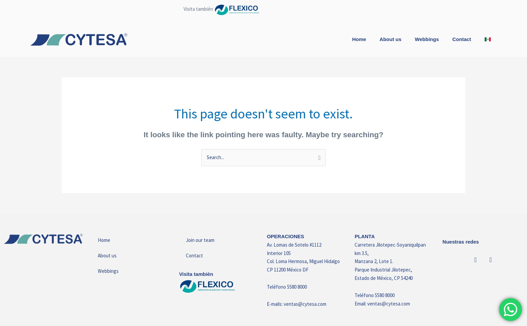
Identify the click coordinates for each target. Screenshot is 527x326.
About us (390, 39)
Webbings (427, 39)
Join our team (200, 240)
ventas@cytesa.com (305, 304)
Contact (461, 39)
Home (359, 39)
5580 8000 (297, 287)
